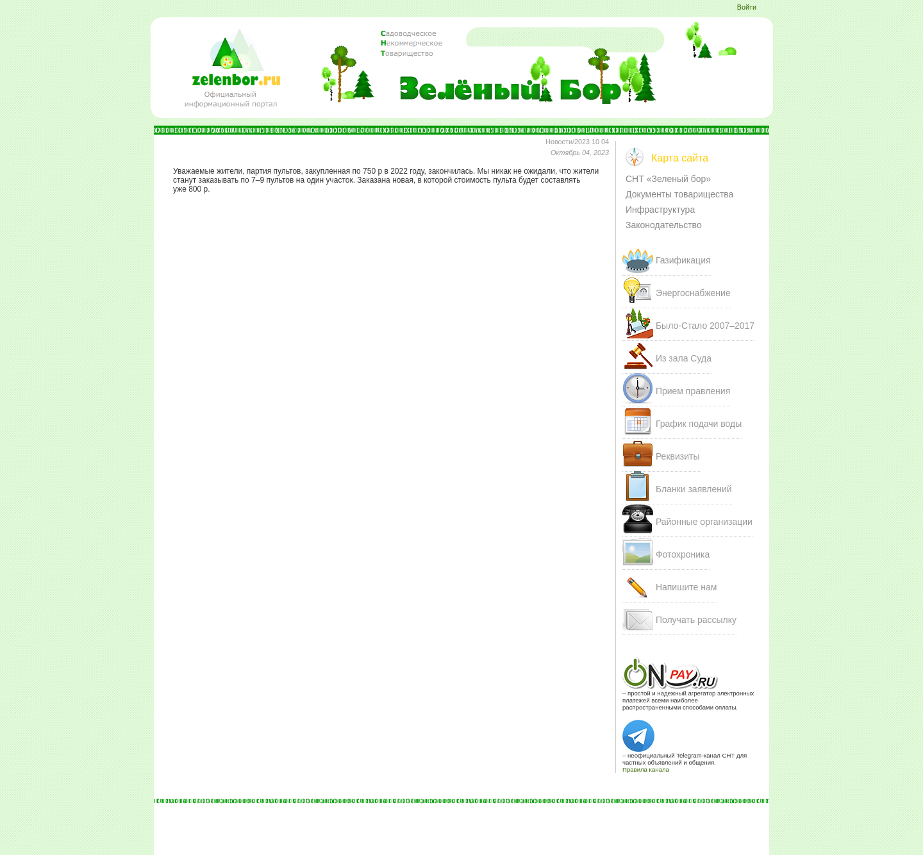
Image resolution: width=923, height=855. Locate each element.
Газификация (683, 260)
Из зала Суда (683, 358)
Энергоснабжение (693, 293)
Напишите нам (686, 587)
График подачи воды (699, 424)
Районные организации (704, 522)
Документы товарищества (679, 194)
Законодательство (664, 225)
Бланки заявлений (694, 489)
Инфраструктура (660, 209)
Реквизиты (678, 456)
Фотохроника (683, 554)
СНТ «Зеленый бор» (668, 179)
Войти (746, 7)
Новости (558, 141)
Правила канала (645, 769)
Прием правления (693, 391)
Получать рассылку (696, 620)
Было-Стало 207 (705, 325)
